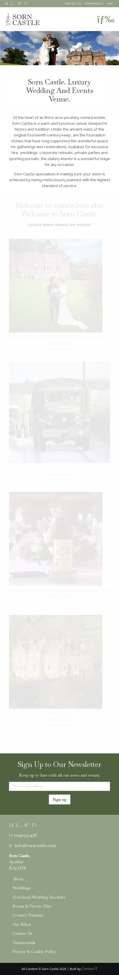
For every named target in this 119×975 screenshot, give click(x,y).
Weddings (59, 344)
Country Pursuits (28, 915)
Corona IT (89, 968)
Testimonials (93, 3)
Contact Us (73, 3)
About (18, 878)
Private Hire (59, 598)
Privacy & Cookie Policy (34, 951)
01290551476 (25, 835)
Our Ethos (59, 721)
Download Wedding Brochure (39, 897)
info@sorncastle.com (35, 845)
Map (110, 3)
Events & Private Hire (32, 906)
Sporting (59, 475)
